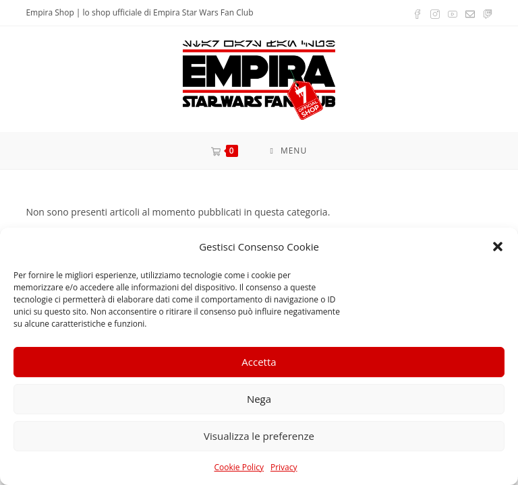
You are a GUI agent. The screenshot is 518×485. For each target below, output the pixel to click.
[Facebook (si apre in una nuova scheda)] (417, 13)
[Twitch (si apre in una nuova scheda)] (485, 13)
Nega (259, 399)
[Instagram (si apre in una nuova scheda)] (435, 13)
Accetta (258, 361)
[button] (498, 246)
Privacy (283, 467)
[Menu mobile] (288, 150)
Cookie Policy (238, 467)
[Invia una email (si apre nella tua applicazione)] (470, 13)
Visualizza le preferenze (259, 436)
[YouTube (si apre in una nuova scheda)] (452, 13)
